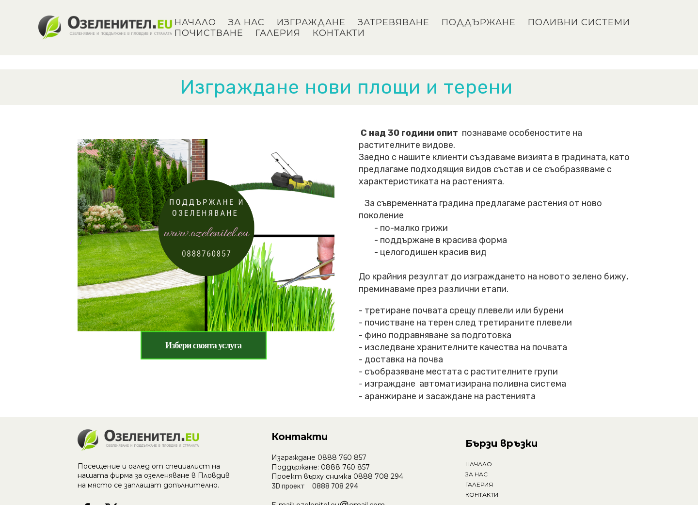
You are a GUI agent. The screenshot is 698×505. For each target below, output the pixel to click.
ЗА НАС (246, 22)
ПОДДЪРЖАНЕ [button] (479, 22)
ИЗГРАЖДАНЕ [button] (311, 22)
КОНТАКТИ (339, 33)
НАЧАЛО (195, 22)
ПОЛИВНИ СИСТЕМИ (579, 22)
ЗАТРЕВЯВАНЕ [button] (393, 22)
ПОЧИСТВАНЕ (208, 33)
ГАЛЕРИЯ (278, 33)
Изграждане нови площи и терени (349, 87)
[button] (204, 345)
